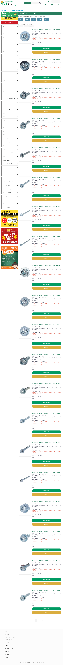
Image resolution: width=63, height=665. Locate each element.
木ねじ (4, 51)
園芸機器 (4, 127)
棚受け (4, 156)
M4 (27, 19)
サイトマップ (8, 657)
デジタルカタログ (9, 648)
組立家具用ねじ (6, 62)
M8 (46, 19)
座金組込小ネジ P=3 (20, 10)
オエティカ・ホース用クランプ (9, 153)
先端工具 (4, 120)
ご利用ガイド (8, 634)
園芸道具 (4, 134)
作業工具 (4, 116)
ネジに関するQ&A (9, 643)
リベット (4, 69)
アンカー (4, 73)
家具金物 (4, 171)
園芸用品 (4, 131)
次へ (43, 620)
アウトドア (5, 178)
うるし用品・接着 (6, 185)
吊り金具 (4, 77)
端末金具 (4, 91)
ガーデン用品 (5, 174)
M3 (21, 19)
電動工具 (4, 124)
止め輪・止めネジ (6, 40)
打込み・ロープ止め (7, 192)
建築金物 (4, 149)
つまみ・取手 (5, 196)
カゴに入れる (46, 52)
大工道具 (4, 113)
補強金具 (4, 106)
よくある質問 (8, 640)
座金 (4, 37)
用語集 (6, 646)
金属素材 (4, 102)
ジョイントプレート (7, 109)
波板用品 (4, 80)
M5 (34, 19)
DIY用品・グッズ (6, 160)
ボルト (4, 30)
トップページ (8, 631)
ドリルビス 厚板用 (7, 142)
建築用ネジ (5, 145)
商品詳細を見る (46, 48)
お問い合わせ (8, 651)
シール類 (4, 167)
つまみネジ (5, 44)
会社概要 (7, 654)
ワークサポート (6, 138)
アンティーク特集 (6, 207)
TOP (2, 10)
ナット (4, 33)
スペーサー (5, 48)
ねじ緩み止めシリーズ (7, 95)
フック (4, 200)
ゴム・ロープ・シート (7, 163)
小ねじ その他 (11, 10)
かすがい (4, 84)
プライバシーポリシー (10, 637)
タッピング (5, 55)
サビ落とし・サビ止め (7, 189)
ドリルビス (5, 66)
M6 (40, 19)
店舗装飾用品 (5, 203)
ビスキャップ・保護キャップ (9, 98)
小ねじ (5, 10)
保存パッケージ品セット (8, 181)
